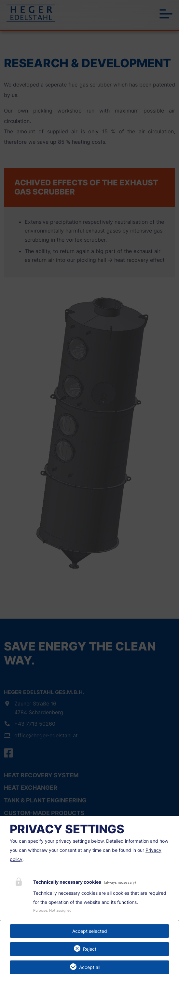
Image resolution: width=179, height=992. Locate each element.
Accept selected (89, 931)
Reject (89, 949)
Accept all (89, 967)
